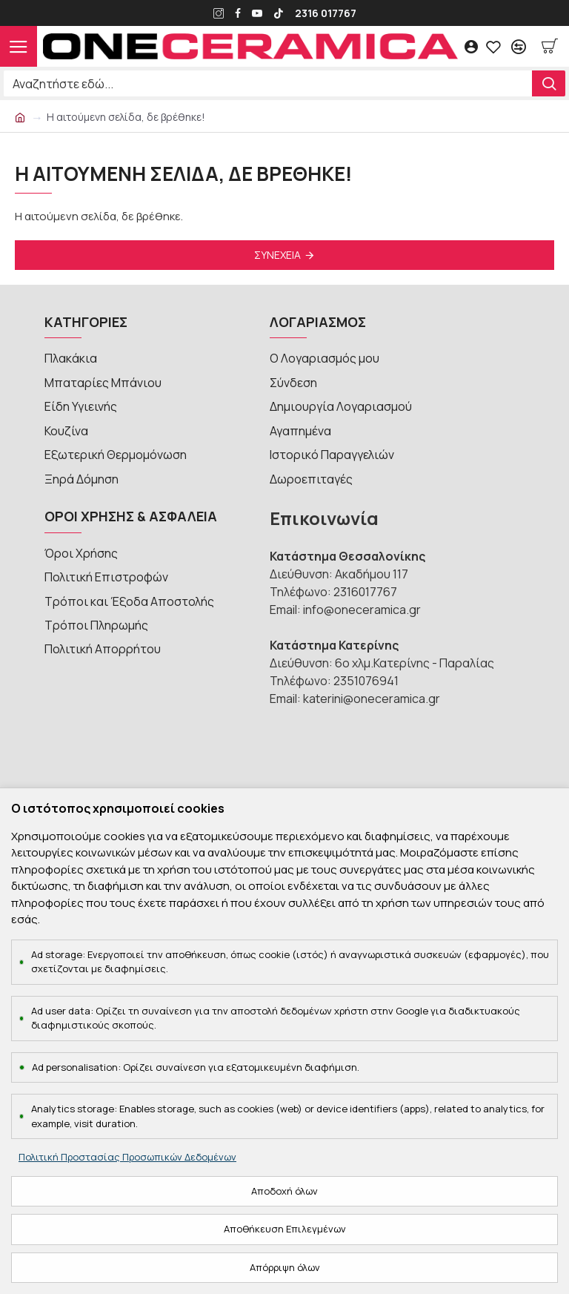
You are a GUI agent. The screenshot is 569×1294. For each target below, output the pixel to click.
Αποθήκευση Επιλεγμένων (285, 1228)
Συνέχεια (277, 255)
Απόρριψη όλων (285, 1267)
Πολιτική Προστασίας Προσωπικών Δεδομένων (127, 1156)
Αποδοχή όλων (284, 1191)
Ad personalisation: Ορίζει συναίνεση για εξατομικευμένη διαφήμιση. (195, 1067)
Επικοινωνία (324, 502)
